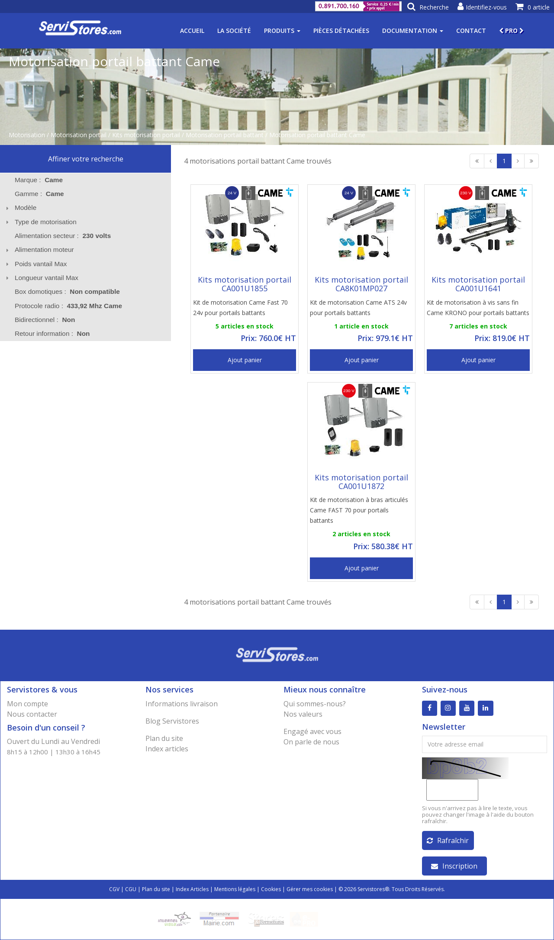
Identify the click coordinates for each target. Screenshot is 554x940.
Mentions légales (234, 889)
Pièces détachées (341, 30)
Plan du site (164, 738)
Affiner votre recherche (85, 159)
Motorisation (27, 135)
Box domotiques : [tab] (67, 291)
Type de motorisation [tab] (40, 221)
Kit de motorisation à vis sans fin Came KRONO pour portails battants (478, 307)
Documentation (412, 30)
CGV (114, 889)
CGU (130, 889)
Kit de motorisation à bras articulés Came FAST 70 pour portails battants (359, 510)
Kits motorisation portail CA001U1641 (478, 283)
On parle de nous (311, 742)
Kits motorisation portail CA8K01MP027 (361, 283)
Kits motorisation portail (146, 135)
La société (234, 30)
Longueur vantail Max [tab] (40, 277)
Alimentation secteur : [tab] (63, 235)
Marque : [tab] (39, 179)
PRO (511, 30)
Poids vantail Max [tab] (35, 263)
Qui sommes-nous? (314, 703)
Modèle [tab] (20, 207)
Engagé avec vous (312, 731)
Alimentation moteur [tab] (38, 249)
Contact (471, 30)
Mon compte (27, 703)
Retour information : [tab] (52, 333)
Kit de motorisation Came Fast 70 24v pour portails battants (240, 307)
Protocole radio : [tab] (68, 305)
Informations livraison (181, 703)
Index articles (166, 748)
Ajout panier (245, 360)
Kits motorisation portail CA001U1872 (361, 481)
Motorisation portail (78, 135)
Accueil (192, 30)
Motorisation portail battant (225, 135)
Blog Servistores (172, 721)
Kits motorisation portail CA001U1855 (244, 283)
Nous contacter (32, 714)
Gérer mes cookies (310, 889)
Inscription (454, 866)
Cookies (271, 889)
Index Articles (192, 889)
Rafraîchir (448, 840)
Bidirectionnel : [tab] (45, 319)
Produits (282, 30)
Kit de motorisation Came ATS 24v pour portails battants (358, 307)
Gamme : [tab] (39, 193)
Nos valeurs (302, 714)
